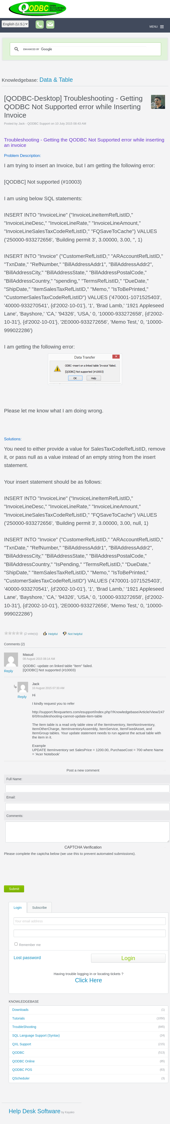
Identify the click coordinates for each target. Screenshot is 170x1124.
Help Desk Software (34, 1111)
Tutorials (88, 1018)
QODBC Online (88, 1061)
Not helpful (72, 634)
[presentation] (39, 870)
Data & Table (56, 79)
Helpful (50, 634)
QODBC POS (88, 1070)
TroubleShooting (88, 1027)
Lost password (27, 957)
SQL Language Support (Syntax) (88, 1035)
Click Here (88, 980)
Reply (8, 671)
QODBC (88, 1052)
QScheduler (88, 1078)
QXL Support (88, 1044)
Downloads (88, 1010)
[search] (84, 49)
